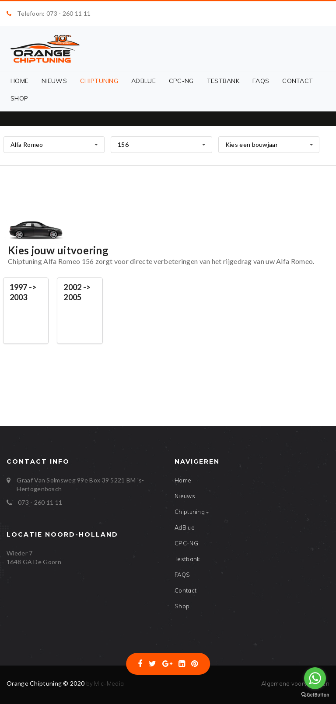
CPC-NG (181, 81)
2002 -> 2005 (77, 292)
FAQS (260, 81)
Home (19, 81)
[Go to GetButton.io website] (315, 695)
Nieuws (54, 81)
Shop (19, 98)
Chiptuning (99, 81)
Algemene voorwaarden (295, 683)
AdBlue (143, 81)
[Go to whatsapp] (315, 678)
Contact (297, 81)
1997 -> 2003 (23, 292)
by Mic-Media (104, 683)
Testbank (223, 81)
